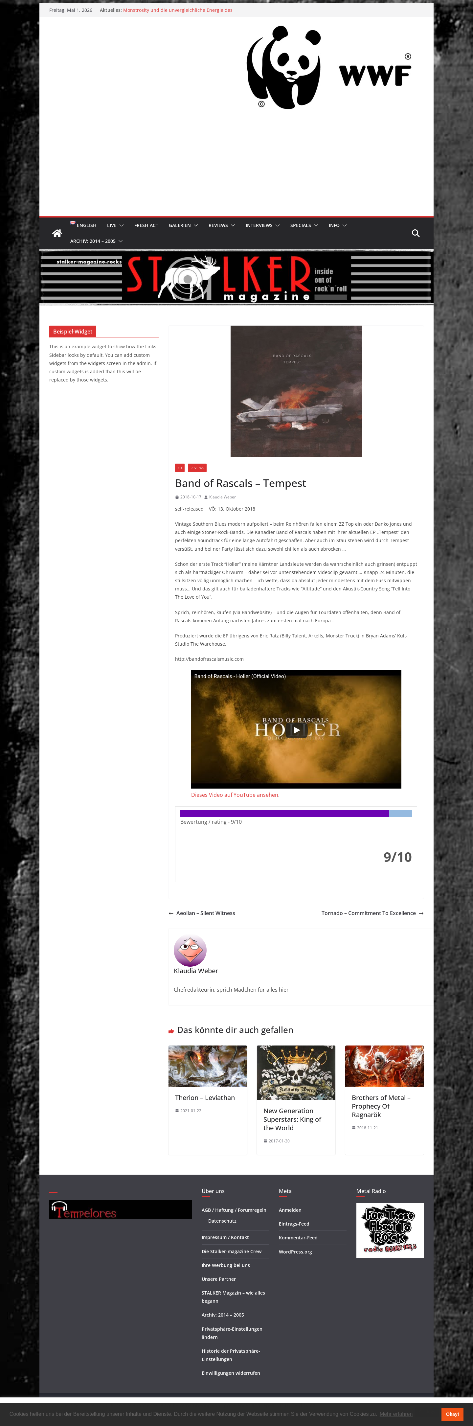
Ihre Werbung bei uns (226, 1265)
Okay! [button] (452, 1414)
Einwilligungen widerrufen (231, 1373)
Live (112, 225)
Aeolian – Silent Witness (202, 913)
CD (180, 468)
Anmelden (290, 1210)
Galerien (180, 225)
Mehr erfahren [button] (396, 1414)
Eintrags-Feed (294, 1224)
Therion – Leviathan (205, 1097)
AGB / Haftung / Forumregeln (234, 1210)
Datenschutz (222, 1221)
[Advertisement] (236, 167)
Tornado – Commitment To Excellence (373, 913)
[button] (120, 225)
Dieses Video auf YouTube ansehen (234, 794)
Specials (300, 225)
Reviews (218, 225)
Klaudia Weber (222, 497)
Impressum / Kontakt (225, 1237)
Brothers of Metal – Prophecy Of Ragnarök (381, 1106)
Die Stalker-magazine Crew (231, 1251)
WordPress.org (295, 1252)
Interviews (259, 225)
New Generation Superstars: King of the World (292, 1119)
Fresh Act (146, 225)
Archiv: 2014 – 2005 (93, 241)
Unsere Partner (219, 1279)
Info (334, 225)
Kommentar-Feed (298, 1237)
